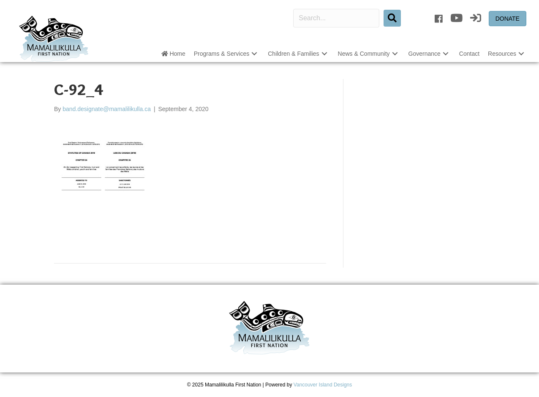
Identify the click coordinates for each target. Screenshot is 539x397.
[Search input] (336, 18)
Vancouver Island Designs (323, 385)
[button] (254, 54)
